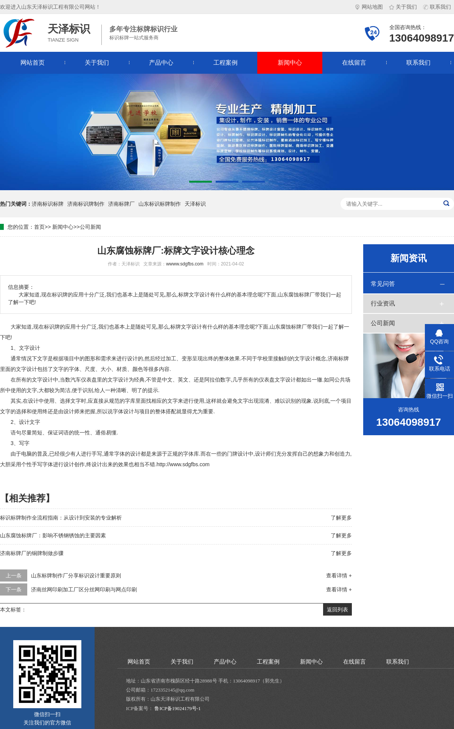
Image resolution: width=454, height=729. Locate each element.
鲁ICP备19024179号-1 (177, 708)
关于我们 (403, 7)
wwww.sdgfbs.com (185, 264)
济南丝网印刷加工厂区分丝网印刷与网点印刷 (84, 589)
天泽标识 (195, 204)
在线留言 (354, 62)
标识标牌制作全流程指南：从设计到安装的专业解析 (61, 518)
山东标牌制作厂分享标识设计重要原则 (76, 575)
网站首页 (32, 62)
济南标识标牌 (48, 204)
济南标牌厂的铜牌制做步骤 (32, 553)
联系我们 (437, 7)
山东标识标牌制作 (159, 204)
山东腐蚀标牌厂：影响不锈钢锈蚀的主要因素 (53, 535)
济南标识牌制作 (85, 204)
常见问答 (383, 284)
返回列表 (337, 609)
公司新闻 (90, 227)
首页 (39, 227)
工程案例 (225, 62)
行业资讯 (383, 303)
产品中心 (161, 62)
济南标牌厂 (121, 204)
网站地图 (369, 7)
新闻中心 (290, 62)
